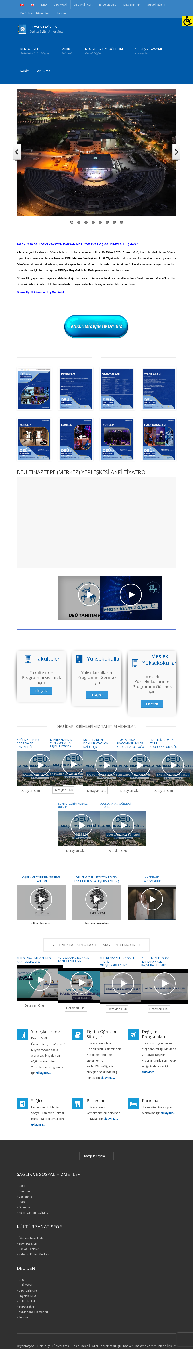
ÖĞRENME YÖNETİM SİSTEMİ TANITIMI (41, 879)
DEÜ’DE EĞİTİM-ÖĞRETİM (104, 51)
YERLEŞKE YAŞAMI (148, 51)
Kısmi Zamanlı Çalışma (33, 1212)
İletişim (61, 13)
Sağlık (23, 1186)
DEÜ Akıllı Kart (83, 4)
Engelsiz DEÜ (108, 4)
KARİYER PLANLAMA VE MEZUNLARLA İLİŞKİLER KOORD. (62, 743)
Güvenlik (25, 1207)
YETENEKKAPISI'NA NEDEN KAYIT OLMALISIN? (34, 959)
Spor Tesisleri (28, 1243)
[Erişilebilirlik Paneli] (187, 21)
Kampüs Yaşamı (96, 1156)
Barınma (24, 1191)
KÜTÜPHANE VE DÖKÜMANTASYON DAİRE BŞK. (95, 743)
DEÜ (44, 4)
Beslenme (25, 1196)
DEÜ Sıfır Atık (131, 4)
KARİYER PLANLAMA (35, 71)
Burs (22, 1202)
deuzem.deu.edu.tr (96, 923)
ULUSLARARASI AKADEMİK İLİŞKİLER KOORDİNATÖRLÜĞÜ (130, 743)
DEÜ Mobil (60, 4)
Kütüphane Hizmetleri (35, 13)
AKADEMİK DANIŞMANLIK (152, 879)
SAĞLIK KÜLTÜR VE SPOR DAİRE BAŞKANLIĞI (29, 743)
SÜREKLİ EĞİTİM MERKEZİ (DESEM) (73, 805)
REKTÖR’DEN (34, 51)
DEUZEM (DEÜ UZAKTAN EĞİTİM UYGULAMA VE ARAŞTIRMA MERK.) (96, 879)
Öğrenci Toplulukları (32, 1238)
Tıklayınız (41, 690)
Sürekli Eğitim (156, 4)
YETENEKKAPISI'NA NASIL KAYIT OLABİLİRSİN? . (73, 961)
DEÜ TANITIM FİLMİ (29, 640)
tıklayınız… (111, 1118)
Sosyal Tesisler (29, 1249)
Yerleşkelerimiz (45, 1031)
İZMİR (67, 51)
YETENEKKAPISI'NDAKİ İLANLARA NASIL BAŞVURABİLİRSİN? (155, 961)
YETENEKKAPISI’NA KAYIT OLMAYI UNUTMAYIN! (96, 944)
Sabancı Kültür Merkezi (34, 1254)
